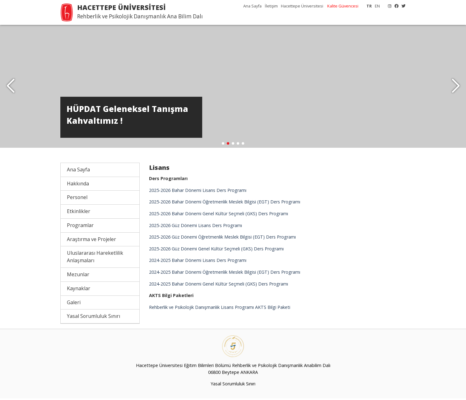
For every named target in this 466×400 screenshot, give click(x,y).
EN (377, 6)
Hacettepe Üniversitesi (302, 6)
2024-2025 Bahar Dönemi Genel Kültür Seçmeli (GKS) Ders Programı (218, 285)
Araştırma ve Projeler (91, 240)
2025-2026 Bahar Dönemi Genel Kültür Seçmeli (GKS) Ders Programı (218, 215)
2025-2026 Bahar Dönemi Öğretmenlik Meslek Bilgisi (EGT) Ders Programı (224, 203)
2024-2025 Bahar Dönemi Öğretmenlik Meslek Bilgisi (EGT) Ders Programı (224, 274)
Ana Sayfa (252, 6)
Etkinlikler (78, 212)
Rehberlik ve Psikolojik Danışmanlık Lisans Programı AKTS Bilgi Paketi (219, 309)
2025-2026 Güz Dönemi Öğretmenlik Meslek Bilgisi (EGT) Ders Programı (222, 238)
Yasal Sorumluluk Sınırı (93, 317)
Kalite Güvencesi (342, 6)
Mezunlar (78, 275)
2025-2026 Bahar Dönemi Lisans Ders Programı (197, 192)
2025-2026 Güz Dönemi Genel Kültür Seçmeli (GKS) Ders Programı (216, 250)
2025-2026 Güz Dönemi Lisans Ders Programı (195, 227)
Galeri (74, 303)
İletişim (271, 6)
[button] (455, 87)
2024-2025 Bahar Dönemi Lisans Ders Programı (197, 262)
